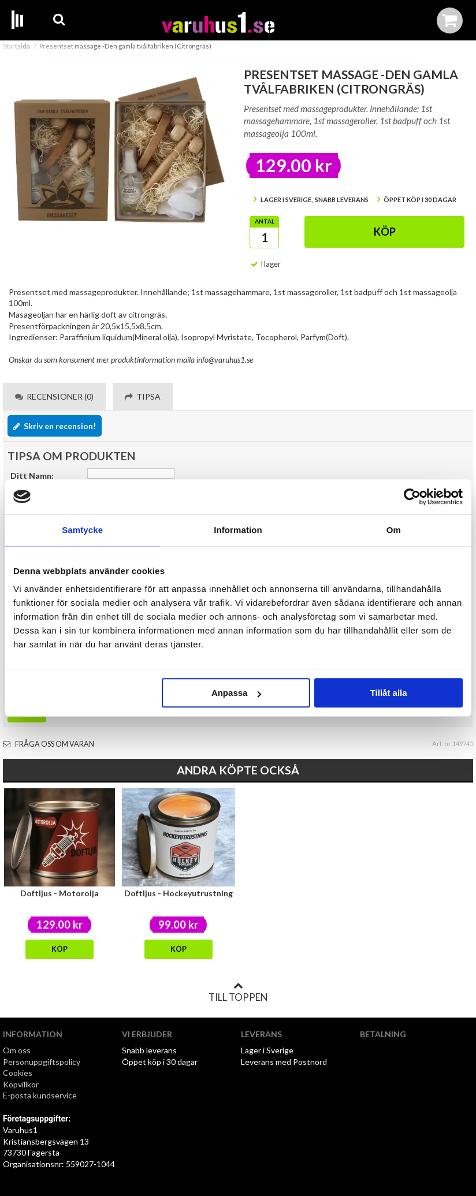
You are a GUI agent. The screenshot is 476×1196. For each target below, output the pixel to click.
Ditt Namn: (32, 475)
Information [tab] (238, 530)
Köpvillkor (21, 1084)
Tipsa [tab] (143, 396)
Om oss (17, 1050)
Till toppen (238, 992)
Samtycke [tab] (82, 530)
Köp (385, 231)
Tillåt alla (388, 693)
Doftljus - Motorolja (59, 893)
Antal (264, 221)
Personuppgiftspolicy (41, 1062)
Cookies (17, 1073)
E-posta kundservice (41, 1095)
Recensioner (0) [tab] (54, 396)
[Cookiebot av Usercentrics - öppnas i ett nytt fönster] (412, 496)
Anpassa (236, 693)
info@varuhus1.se (224, 359)
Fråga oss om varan (48, 744)
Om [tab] (393, 530)
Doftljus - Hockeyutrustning (178, 893)
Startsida (16, 46)
